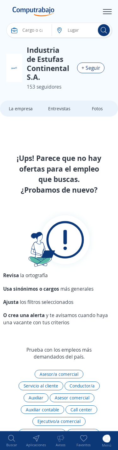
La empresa (21, 109)
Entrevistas (59, 109)
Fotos (97, 109)
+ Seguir (90, 67)
